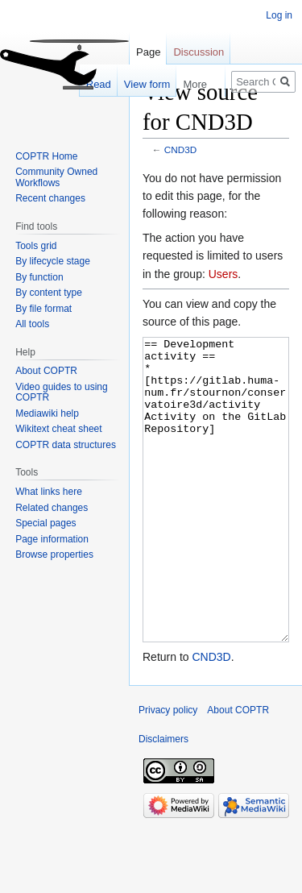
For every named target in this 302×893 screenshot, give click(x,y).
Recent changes (50, 198)
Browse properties (54, 554)
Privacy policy (168, 770)
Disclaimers (163, 799)
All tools (32, 324)
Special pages (45, 523)
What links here (48, 491)
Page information (52, 539)
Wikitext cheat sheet (58, 428)
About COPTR (46, 370)
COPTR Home (46, 156)
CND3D (180, 149)
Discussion (198, 52)
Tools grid (35, 245)
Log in (279, 15)
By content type (48, 292)
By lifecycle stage (52, 261)
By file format (43, 308)
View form (139, 84)
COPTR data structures (65, 445)
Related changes (51, 507)
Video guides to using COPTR (61, 392)
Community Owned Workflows (56, 177)
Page (148, 52)
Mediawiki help (47, 413)
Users (223, 274)
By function (39, 277)
